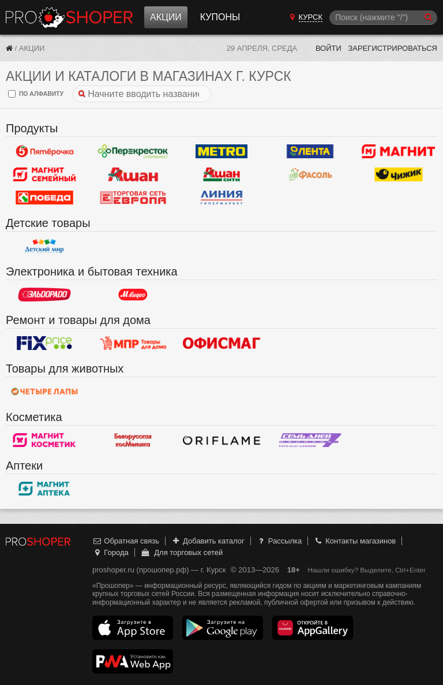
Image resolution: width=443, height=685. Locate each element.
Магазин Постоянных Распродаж (133, 343)
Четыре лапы (44, 391)
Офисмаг (221, 343)
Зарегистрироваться (392, 48)
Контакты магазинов (355, 541)
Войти (328, 48)
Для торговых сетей (181, 552)
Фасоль (310, 174)
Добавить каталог (208, 541)
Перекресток (133, 151)
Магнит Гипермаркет (44, 174)
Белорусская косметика (133, 440)
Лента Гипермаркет (310, 151)
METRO (221, 151)
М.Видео (133, 294)
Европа (133, 197)
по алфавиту (35, 94)
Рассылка (279, 541)
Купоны (220, 17)
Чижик (398, 174)
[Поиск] (383, 17)
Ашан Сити (221, 174)
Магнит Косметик (44, 440)
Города (110, 552)
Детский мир (44, 246)
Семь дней (310, 440)
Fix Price (44, 343)
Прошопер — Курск (69, 17)
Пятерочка (44, 151)
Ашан (133, 174)
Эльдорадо (44, 294)
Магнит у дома (398, 151)
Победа (44, 197)
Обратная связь (125, 541)
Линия (221, 197)
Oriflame (221, 440)
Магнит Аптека (44, 488)
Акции (166, 17)
